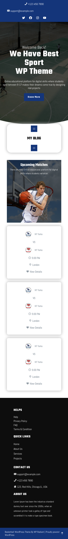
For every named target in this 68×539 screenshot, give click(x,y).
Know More (34, 97)
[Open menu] (34, 129)
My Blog (34, 138)
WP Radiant (39, 531)
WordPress (9, 535)
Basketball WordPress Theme (18, 531)
